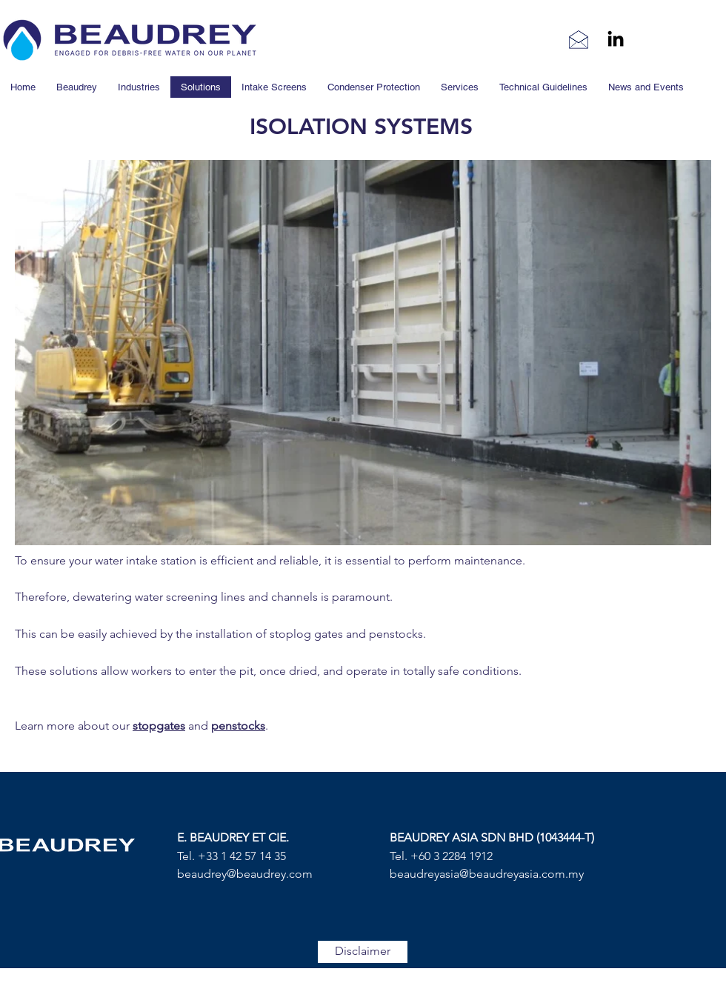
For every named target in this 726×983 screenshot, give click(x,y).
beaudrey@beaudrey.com (245, 874)
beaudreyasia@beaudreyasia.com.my (487, 874)
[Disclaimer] (362, 952)
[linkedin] (616, 38)
